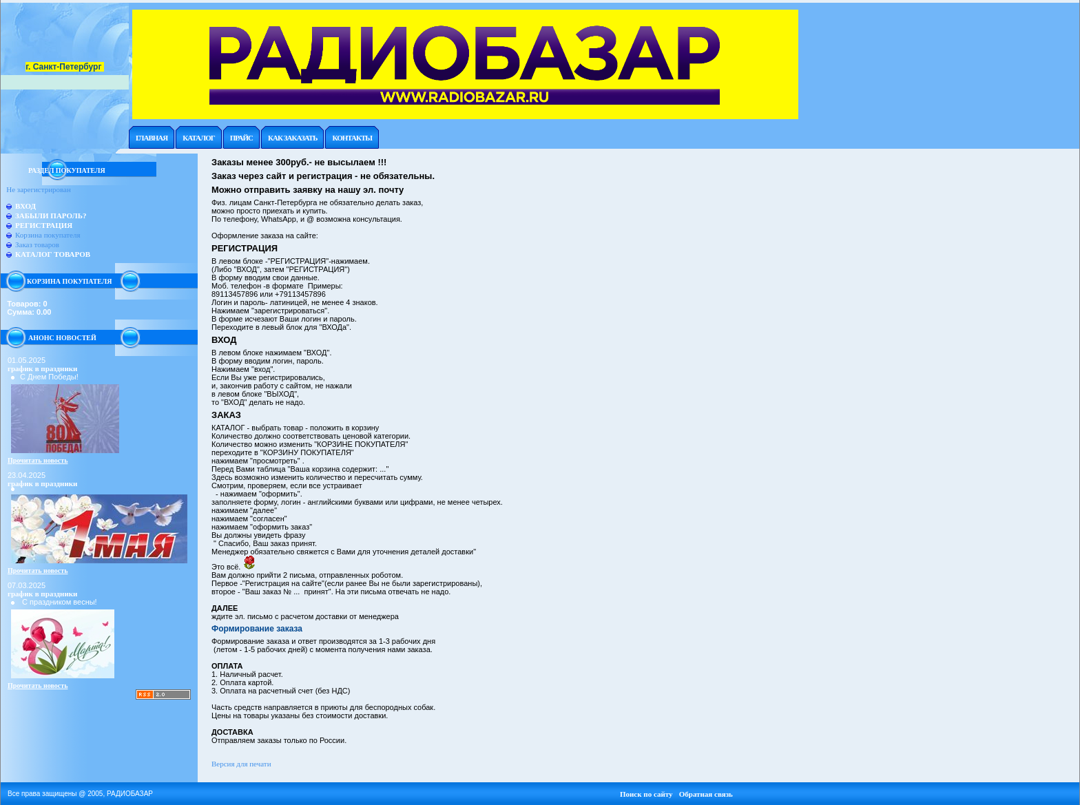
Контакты (352, 138)
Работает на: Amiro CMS (1043, 801)
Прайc (241, 138)
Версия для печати (241, 764)
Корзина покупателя (47, 235)
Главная (151, 138)
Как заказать (292, 138)
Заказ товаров (37, 244)
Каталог (198, 138)
